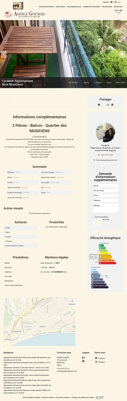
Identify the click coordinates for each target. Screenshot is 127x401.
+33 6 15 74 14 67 (107, 155)
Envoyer (97, 223)
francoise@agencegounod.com (106, 160)
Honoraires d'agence (63, 397)
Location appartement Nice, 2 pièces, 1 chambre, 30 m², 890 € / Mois (32, 102)
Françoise (105, 145)
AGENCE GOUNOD (63, 357)
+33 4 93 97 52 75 (63, 369)
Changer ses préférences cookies (83, 397)
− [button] (6, 302)
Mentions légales (48, 397)
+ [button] (6, 300)
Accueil (6, 102)
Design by (99, 397)
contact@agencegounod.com (67, 371)
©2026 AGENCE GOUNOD (31, 397)
